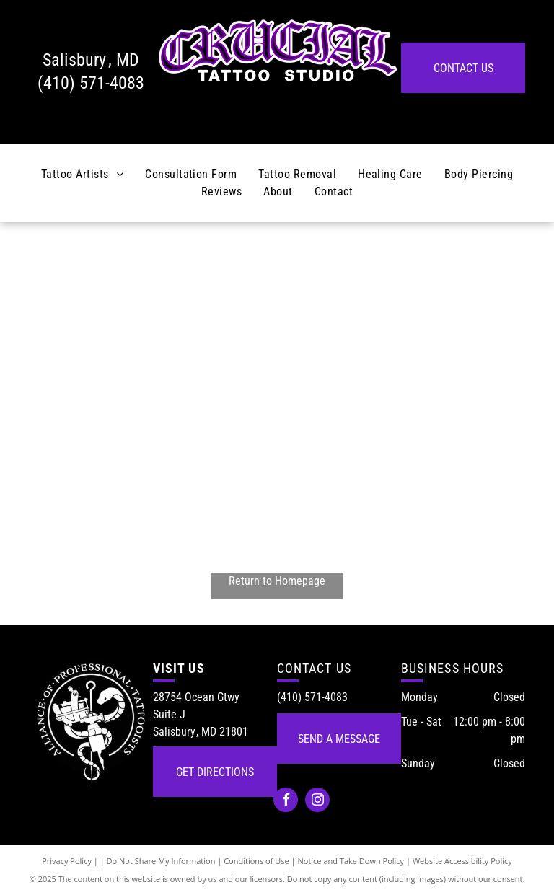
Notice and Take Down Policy (351, 860)
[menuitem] (82, 174)
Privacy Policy (67, 860)
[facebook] (285, 802)
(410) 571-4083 (91, 83)
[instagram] (317, 802)
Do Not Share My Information (161, 860)
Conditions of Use (256, 860)
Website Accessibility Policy (462, 860)
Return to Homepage (277, 581)
